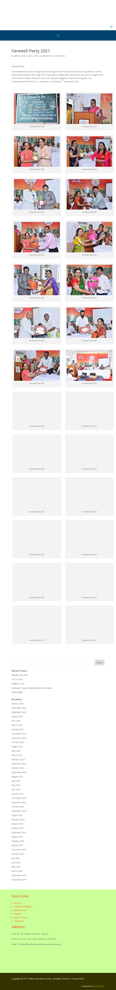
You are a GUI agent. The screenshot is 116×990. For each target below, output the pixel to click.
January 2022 (17, 823)
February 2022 (18, 819)
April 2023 (16, 789)
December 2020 (19, 849)
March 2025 (17, 725)
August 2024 (17, 746)
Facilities (17, 913)
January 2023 (17, 793)
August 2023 (17, 776)
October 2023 (18, 768)
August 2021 (17, 836)
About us (18, 903)
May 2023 (16, 785)
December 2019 (19, 875)
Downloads (19, 921)
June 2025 (16, 720)
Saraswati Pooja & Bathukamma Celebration (32, 688)
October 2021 (18, 828)
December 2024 (19, 733)
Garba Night (17, 692)
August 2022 (17, 815)
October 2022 (18, 806)
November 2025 (19, 708)
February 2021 (18, 841)
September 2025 (19, 712)
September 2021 (19, 832)
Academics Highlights (23, 906)
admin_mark (19, 56)
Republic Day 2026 (20, 675)
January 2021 (17, 845)
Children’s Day (18, 683)
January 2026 (17, 703)
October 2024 (18, 742)
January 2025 (17, 729)
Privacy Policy (78, 978)
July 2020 (16, 858)
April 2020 (16, 866)
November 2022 (19, 802)
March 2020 (17, 871)
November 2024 (19, 738)
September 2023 (19, 772)
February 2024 (18, 759)
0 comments (59, 56)
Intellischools (98, 986)
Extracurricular (20, 910)
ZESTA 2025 (17, 679)
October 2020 (18, 854)
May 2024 (16, 751)
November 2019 (19, 879)
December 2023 (19, 763)
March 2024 (17, 755)
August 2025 (17, 716)
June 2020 (16, 862)
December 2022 (19, 798)
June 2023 (16, 781)
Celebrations (46, 56)
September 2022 (19, 811)
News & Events (20, 917)
